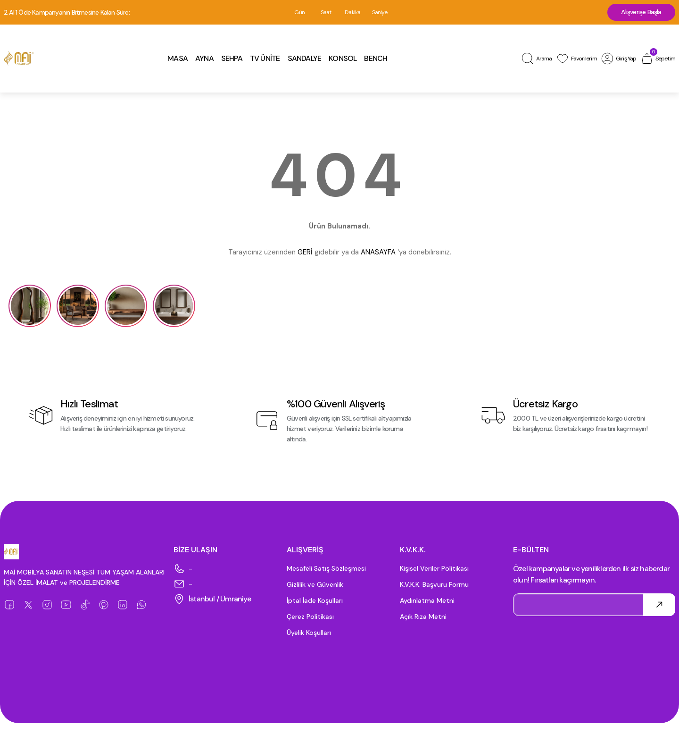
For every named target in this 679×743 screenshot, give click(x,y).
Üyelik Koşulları (309, 633)
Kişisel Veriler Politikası (434, 569)
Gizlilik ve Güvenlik (315, 585)
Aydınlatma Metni (427, 601)
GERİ (305, 253)
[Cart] (657, 59)
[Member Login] (619, 59)
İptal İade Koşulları (315, 601)
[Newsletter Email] (594, 605)
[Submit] (659, 605)
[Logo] (19, 59)
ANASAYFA (378, 253)
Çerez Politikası (310, 617)
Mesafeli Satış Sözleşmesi (326, 569)
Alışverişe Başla (640, 12)
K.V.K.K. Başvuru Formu (434, 585)
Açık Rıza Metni (423, 617)
